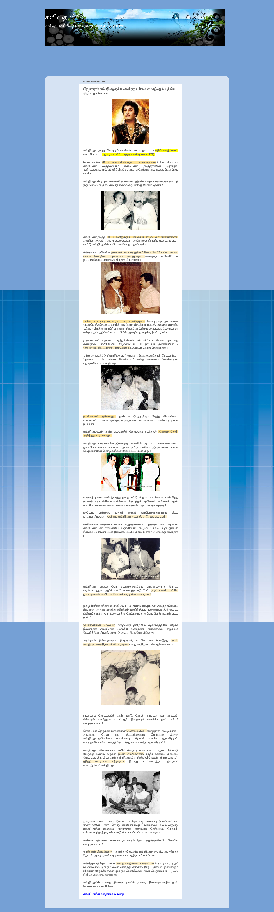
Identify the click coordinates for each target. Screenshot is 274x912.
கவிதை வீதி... (65, 17)
